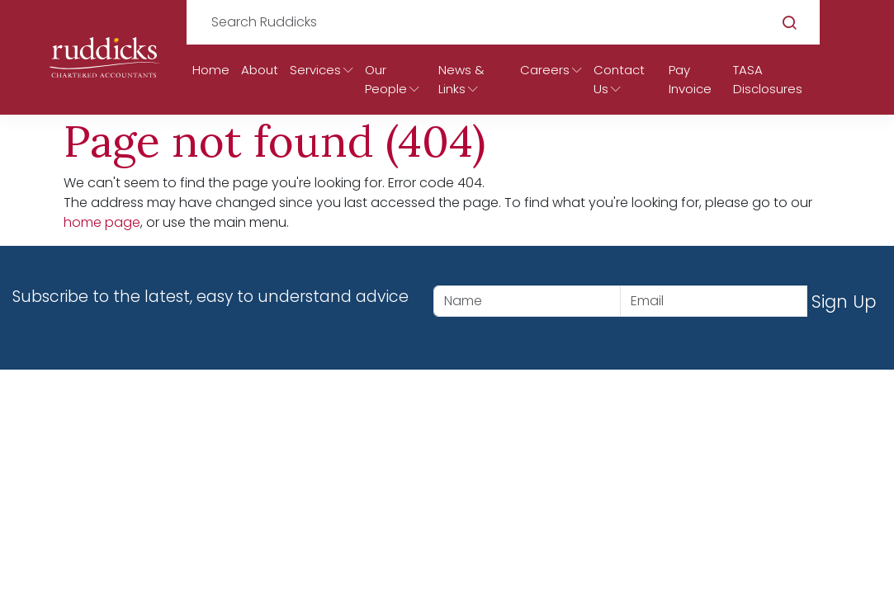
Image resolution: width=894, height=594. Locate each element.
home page (102, 222)
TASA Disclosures (767, 79)
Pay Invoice (690, 79)
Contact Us (619, 79)
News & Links (461, 79)
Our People (386, 79)
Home (210, 69)
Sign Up (844, 302)
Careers (545, 69)
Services (315, 69)
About (259, 69)
